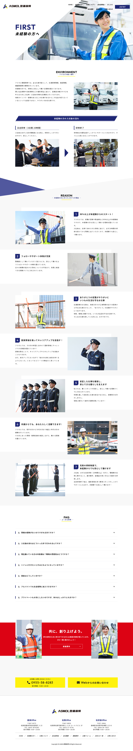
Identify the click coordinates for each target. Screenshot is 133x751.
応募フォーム (86, 738)
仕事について (97, 4)
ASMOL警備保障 (64, 746)
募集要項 (97, 6)
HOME (75, 4)
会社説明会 (109, 4)
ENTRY (122, 5)
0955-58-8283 (33, 729)
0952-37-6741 (68, 729)
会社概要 (88, 6)
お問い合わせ (108, 6)
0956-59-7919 (103, 729)
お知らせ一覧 (99, 738)
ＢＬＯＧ (78, 6)
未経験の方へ (85, 4)
